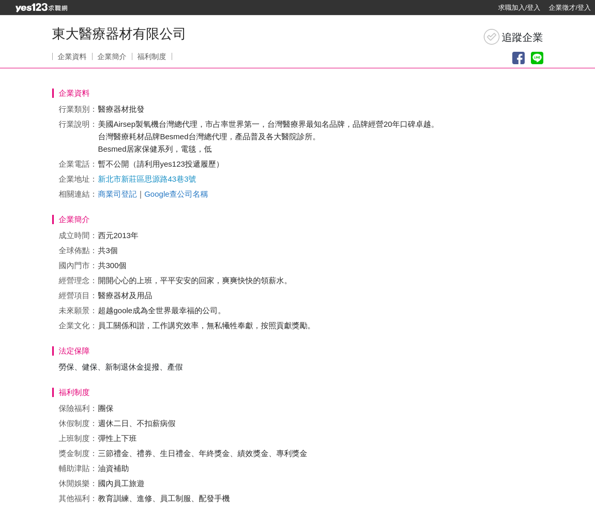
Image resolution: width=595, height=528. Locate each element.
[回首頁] (41, 8)
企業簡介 (112, 56)
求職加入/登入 (519, 7)
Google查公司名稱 (176, 193)
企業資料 (72, 56)
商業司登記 (117, 193)
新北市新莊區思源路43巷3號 (147, 178)
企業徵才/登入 (569, 7)
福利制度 (152, 56)
